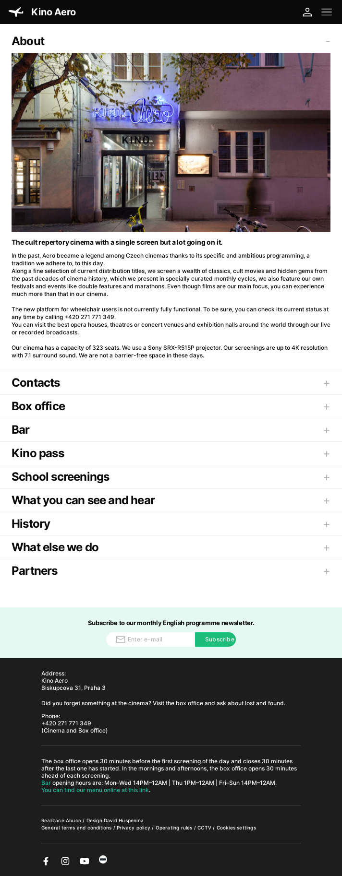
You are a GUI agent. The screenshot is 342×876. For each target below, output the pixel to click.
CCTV (205, 827)
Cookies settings (236, 827)
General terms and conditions (77, 827)
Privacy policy (134, 827)
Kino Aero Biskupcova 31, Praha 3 (73, 684)
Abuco (73, 820)
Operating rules (175, 827)
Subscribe (219, 639)
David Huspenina (124, 820)
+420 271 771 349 (66, 723)
